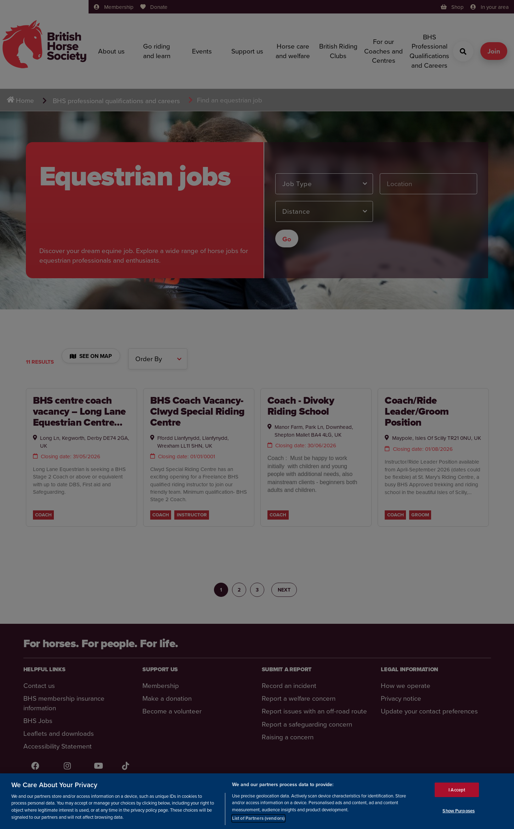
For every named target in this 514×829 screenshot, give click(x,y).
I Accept (456, 789)
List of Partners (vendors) (258, 818)
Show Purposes (458, 810)
